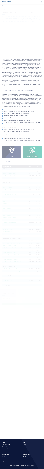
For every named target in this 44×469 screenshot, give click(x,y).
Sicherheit (4, 459)
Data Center (4, 456)
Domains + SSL (5, 448)
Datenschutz (16, 465)
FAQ (3, 461)
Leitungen (4, 451)
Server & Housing (6, 444)
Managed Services (6, 446)
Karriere (25, 459)
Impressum (23, 465)
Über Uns (25, 456)
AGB (11, 465)
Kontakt (24, 444)
